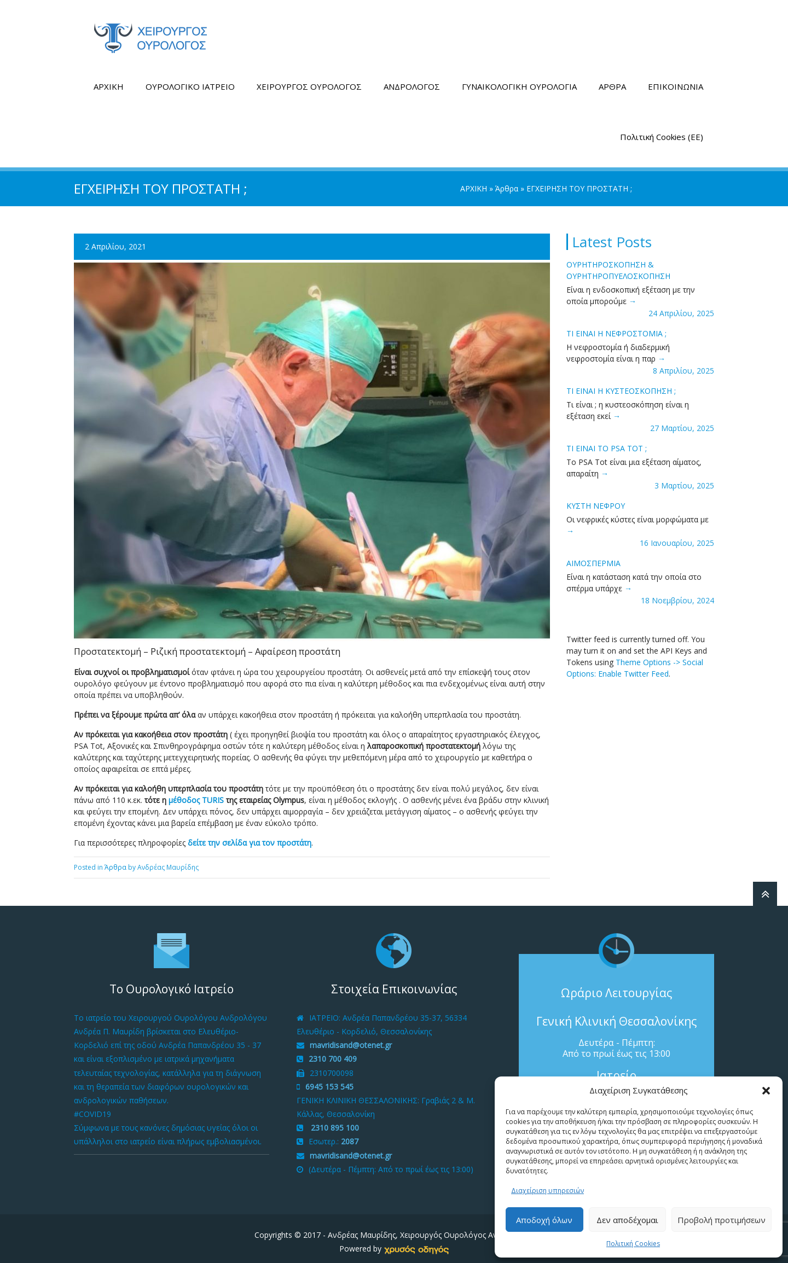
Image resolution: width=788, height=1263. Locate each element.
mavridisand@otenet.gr (351, 1039)
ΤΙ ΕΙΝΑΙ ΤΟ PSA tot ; (606, 441)
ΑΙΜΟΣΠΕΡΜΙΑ (593, 556)
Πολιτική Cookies (633, 1243)
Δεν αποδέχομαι (627, 1219)
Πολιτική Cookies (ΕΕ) (661, 130)
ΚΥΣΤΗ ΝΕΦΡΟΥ (595, 499)
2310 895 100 (334, 1121)
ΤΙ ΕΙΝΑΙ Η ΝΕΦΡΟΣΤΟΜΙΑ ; (616, 327)
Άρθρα (506, 182)
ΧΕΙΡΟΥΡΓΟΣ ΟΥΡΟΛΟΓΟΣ (309, 79)
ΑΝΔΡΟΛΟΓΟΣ (412, 79)
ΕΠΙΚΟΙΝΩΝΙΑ (675, 79)
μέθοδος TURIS (196, 793)
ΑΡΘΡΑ (612, 79)
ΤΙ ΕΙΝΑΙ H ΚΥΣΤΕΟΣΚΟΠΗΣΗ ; (621, 384)
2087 (349, 1135)
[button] (766, 1090)
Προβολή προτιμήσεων (721, 1219)
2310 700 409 (333, 1052)
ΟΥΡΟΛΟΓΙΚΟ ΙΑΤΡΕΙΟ (190, 79)
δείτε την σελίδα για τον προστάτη (249, 836)
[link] (416, 1242)
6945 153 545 (329, 1080)
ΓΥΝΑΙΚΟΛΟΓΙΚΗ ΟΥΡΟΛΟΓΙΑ (519, 79)
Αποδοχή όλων (544, 1219)
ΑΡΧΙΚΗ (109, 79)
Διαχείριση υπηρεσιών (547, 1190)
